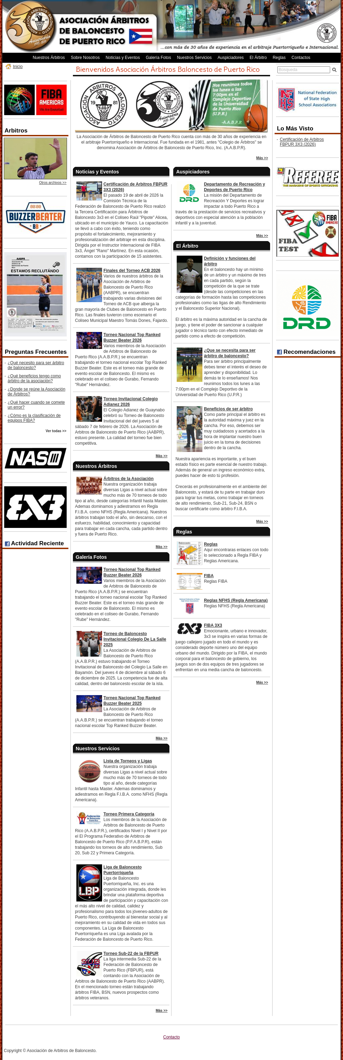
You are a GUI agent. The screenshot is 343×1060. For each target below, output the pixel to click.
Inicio (18, 66)
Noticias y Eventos (123, 57)
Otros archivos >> (53, 183)
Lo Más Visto (295, 128)
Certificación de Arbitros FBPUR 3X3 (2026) (302, 142)
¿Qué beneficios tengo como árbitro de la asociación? (34, 378)
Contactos (301, 57)
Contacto (171, 1037)
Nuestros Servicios (194, 57)
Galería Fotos (158, 57)
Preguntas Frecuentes (36, 352)
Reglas (279, 57)
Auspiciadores (231, 57)
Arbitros (16, 130)
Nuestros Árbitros (49, 57)
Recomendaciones (306, 352)
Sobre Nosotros (85, 57)
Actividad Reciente (34, 543)
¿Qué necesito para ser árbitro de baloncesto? (36, 365)
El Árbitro (258, 57)
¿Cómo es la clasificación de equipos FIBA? (34, 418)
